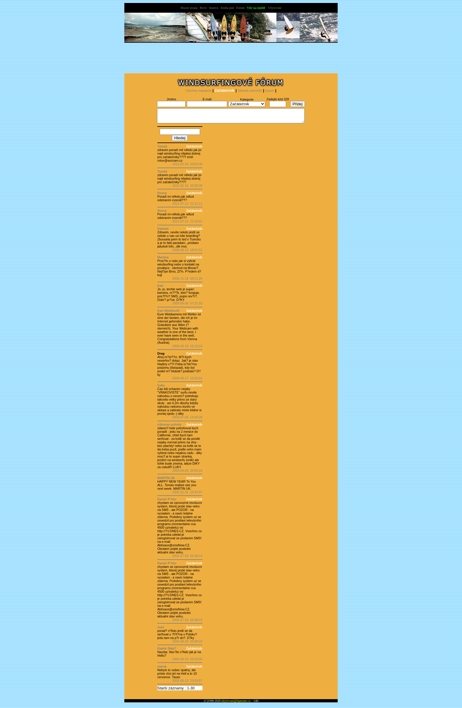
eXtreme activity (169, 427)
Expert (269, 90)
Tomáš (162, 149)
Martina (163, 260)
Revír (203, 7)
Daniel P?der (166, 502)
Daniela (163, 231)
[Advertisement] (231, 59)
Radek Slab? (166, 651)
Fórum (240, 7)
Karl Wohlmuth (168, 313)
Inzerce (213, 7)
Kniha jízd (227, 7)
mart (160, 630)
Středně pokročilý (250, 90)
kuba (161, 388)
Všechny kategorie (199, 90)
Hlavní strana (189, 7)
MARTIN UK (166, 480)
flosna (161, 195)
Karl (160, 288)
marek (161, 669)
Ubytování (274, 7)
